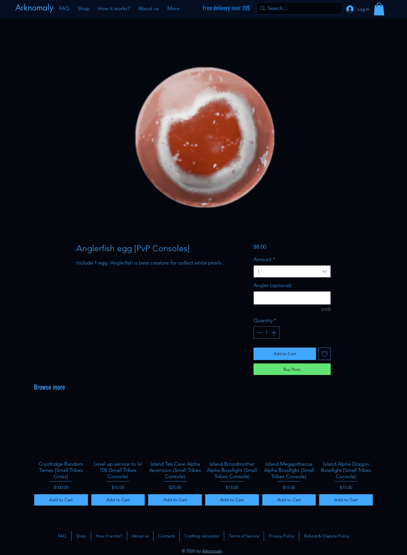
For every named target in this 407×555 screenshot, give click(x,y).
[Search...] (299, 8)
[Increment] (274, 332)
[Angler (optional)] (292, 298)
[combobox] (292, 271)
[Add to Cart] (61, 500)
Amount (264, 259)
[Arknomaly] (35, 8)
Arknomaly (212, 551)
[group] (203, 454)
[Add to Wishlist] (324, 354)
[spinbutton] (266, 332)
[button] (379, 9)
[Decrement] (258, 332)
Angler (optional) (272, 285)
